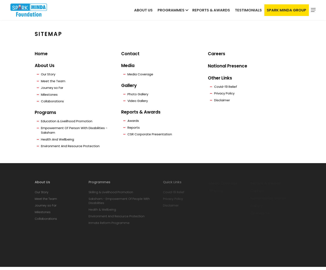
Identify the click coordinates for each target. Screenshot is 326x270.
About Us (143, 10)
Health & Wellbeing (102, 213)
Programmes (171, 10)
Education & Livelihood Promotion (68, 123)
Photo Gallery (138, 94)
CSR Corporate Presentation (150, 136)
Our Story (49, 74)
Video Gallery (138, 101)
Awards (133, 122)
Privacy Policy (225, 94)
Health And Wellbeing (58, 142)
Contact (130, 54)
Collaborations (53, 102)
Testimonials (248, 10)
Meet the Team (53, 81)
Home (41, 54)
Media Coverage (140, 74)
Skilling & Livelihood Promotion (111, 195)
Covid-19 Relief (226, 87)
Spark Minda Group (286, 10)
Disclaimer (222, 101)
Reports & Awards (211, 10)
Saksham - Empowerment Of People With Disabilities (119, 204)
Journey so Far (53, 88)
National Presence (228, 67)
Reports (134, 129)
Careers (216, 54)
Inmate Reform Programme (109, 226)
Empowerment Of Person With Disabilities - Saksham (76, 132)
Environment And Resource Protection (72, 149)
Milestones (49, 95)
